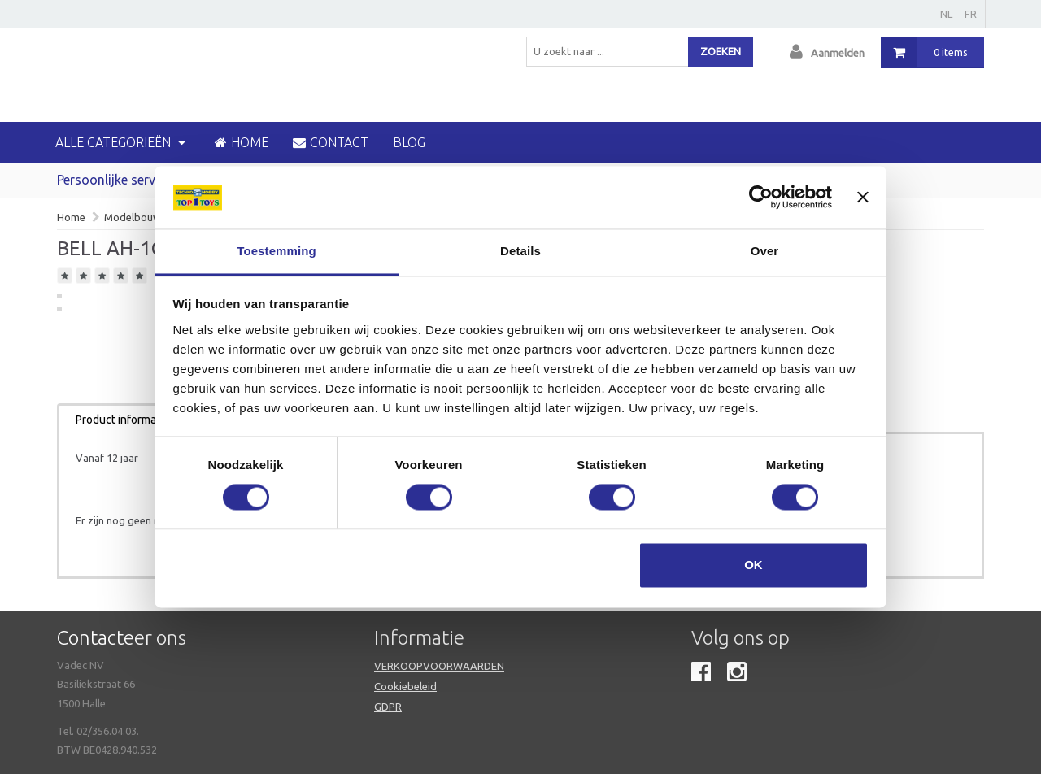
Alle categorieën (120, 142)
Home (71, 217)
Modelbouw (132, 217)
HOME (241, 142)
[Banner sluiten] (863, 197)
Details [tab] (520, 251)
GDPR (388, 706)
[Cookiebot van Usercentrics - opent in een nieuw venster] (761, 197)
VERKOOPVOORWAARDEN (439, 666)
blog (409, 142)
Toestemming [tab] (276, 251)
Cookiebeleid (405, 686)
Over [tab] (765, 251)
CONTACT (330, 142)
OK (753, 565)
